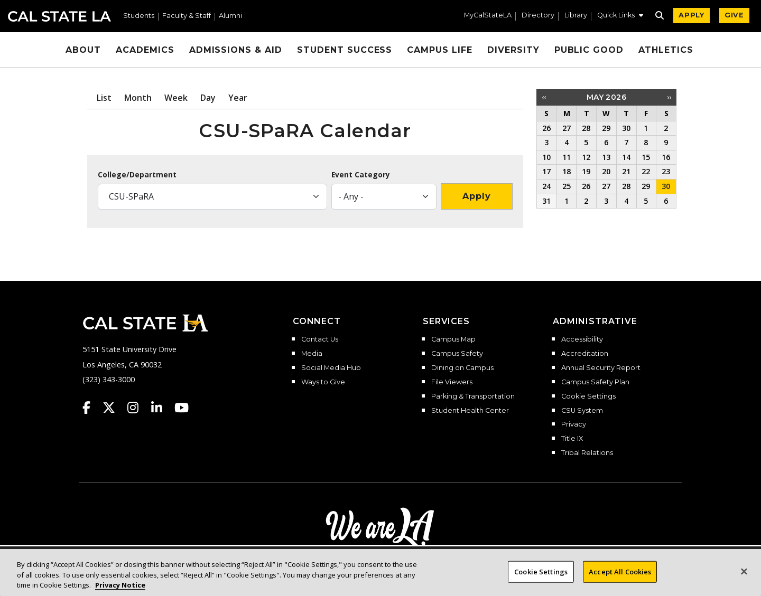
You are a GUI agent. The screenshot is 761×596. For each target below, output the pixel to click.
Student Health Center (470, 410)
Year (237, 97)
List (104, 97)
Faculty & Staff (186, 16)
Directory (538, 15)
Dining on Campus (462, 368)
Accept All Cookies (620, 571)
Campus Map (453, 339)
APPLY (691, 15)
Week (176, 97)
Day (208, 97)
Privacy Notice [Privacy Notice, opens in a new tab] (120, 585)
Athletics (665, 50)
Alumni (230, 16)
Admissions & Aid (235, 50)
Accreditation (584, 353)
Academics (145, 50)
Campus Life (439, 50)
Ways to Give (323, 382)
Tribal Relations (587, 453)
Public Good (589, 50)
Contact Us (319, 339)
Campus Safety (457, 353)
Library (575, 15)
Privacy (573, 424)
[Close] (744, 571)
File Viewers (451, 382)
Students (138, 16)
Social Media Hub (331, 368)
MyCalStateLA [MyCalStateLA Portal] (488, 15)
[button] (620, 16)
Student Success (344, 50)
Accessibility (582, 339)
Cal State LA (59, 16)
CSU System (582, 410)
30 (666, 186)
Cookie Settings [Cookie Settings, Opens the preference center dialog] (541, 571)
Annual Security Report (601, 368)
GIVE (734, 15)
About (83, 50)
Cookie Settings (588, 396)
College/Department (137, 174)
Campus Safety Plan (595, 382)
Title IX (572, 438)
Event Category (360, 174)
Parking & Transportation (473, 396)
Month (138, 97)
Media (311, 353)
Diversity (513, 50)
